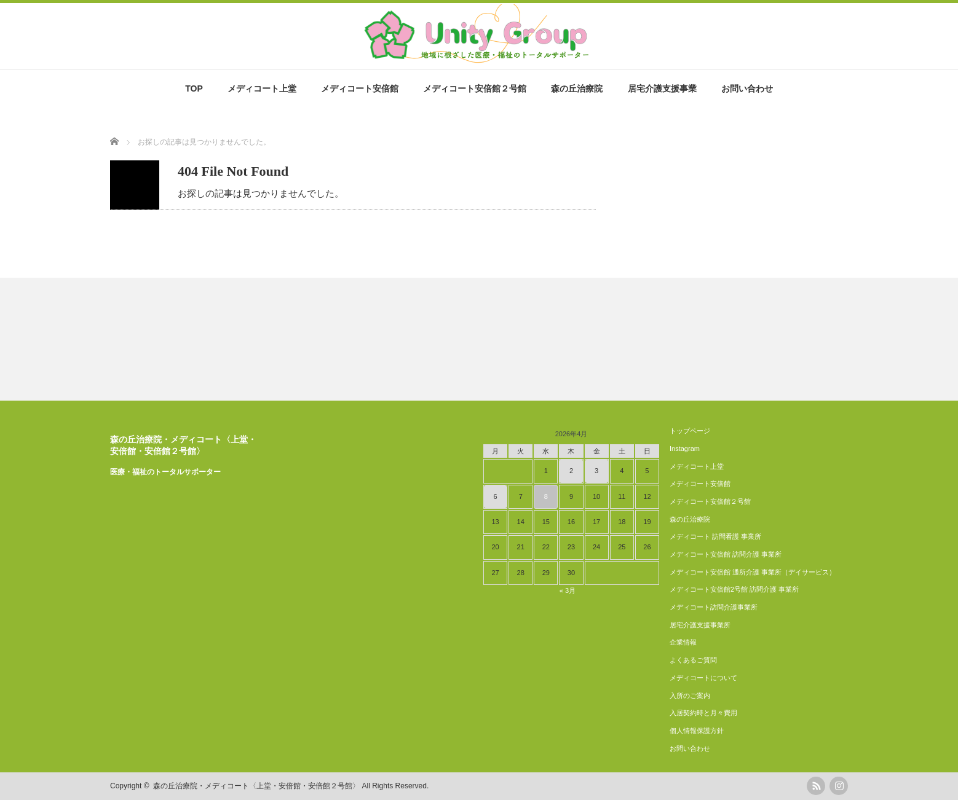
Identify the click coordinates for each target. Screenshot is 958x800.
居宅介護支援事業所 (700, 625)
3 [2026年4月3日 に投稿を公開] (596, 470)
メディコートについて (703, 677)
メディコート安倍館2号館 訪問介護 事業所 (734, 589)
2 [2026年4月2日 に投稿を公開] (571, 470)
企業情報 (683, 642)
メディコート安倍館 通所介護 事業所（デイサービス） (753, 572)
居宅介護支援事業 (662, 88)
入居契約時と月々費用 (703, 712)
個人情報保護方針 (697, 730)
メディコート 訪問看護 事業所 (715, 536)
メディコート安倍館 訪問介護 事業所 (726, 554)
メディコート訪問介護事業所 (714, 607)
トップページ (690, 430)
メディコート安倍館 (359, 88)
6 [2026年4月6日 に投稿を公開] (495, 496)
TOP (194, 88)
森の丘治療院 (577, 88)
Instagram (685, 448)
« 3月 (568, 590)
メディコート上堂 (262, 88)
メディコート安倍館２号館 (474, 88)
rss (816, 786)
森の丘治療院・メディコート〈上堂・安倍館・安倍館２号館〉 (256, 786)
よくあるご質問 (693, 660)
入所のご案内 (690, 695)
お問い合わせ (747, 88)
